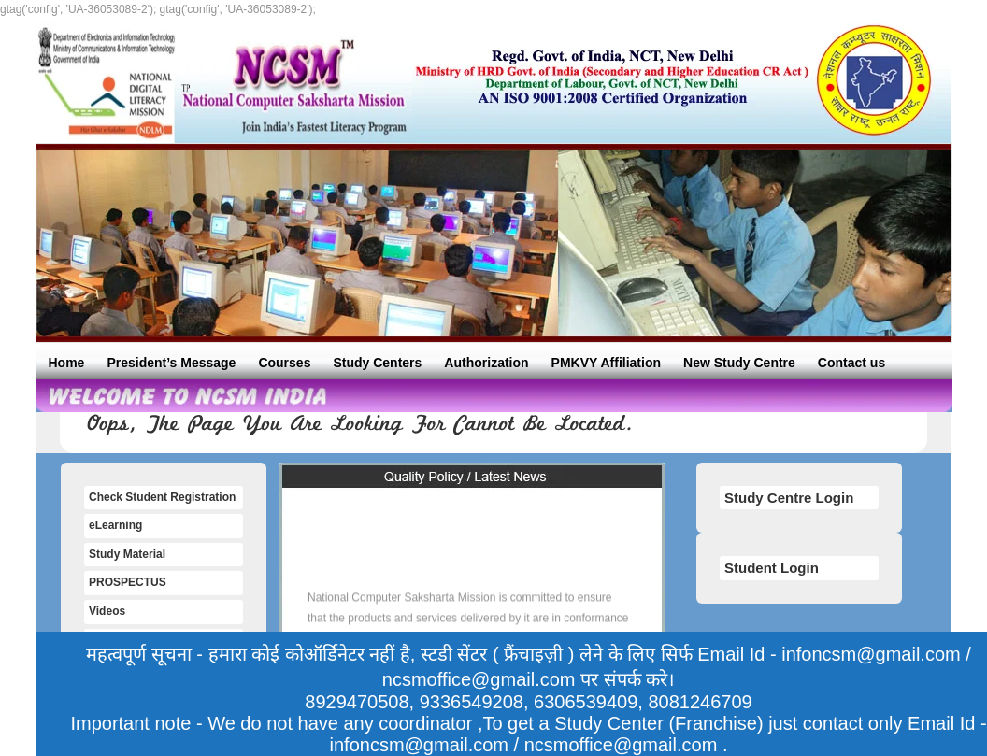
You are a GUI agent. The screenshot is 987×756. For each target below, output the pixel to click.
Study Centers (377, 362)
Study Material (127, 554)
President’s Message (171, 362)
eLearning (115, 525)
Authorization (486, 362)
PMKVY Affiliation (606, 362)
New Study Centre (739, 362)
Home (67, 362)
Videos (107, 611)
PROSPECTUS (127, 582)
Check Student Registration (162, 497)
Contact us (851, 362)
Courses (284, 362)
